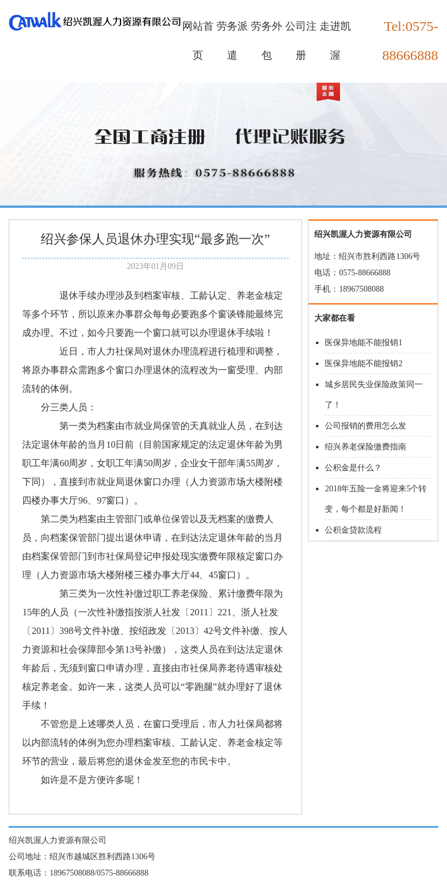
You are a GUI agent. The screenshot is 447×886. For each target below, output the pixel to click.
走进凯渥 (335, 40)
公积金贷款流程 (353, 530)
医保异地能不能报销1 (363, 342)
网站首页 (198, 40)
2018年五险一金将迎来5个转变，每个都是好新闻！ (376, 498)
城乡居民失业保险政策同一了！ (374, 394)
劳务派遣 (232, 40)
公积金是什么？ (353, 467)
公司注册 (301, 40)
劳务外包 (266, 40)
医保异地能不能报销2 (363, 363)
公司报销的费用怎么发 (365, 425)
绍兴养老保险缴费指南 (365, 446)
